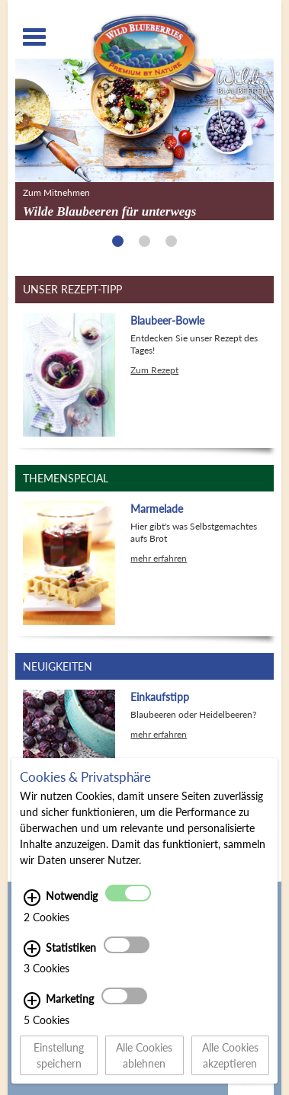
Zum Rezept (154, 370)
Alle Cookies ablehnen (144, 1055)
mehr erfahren (158, 558)
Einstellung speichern (59, 1055)
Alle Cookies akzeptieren (230, 1055)
